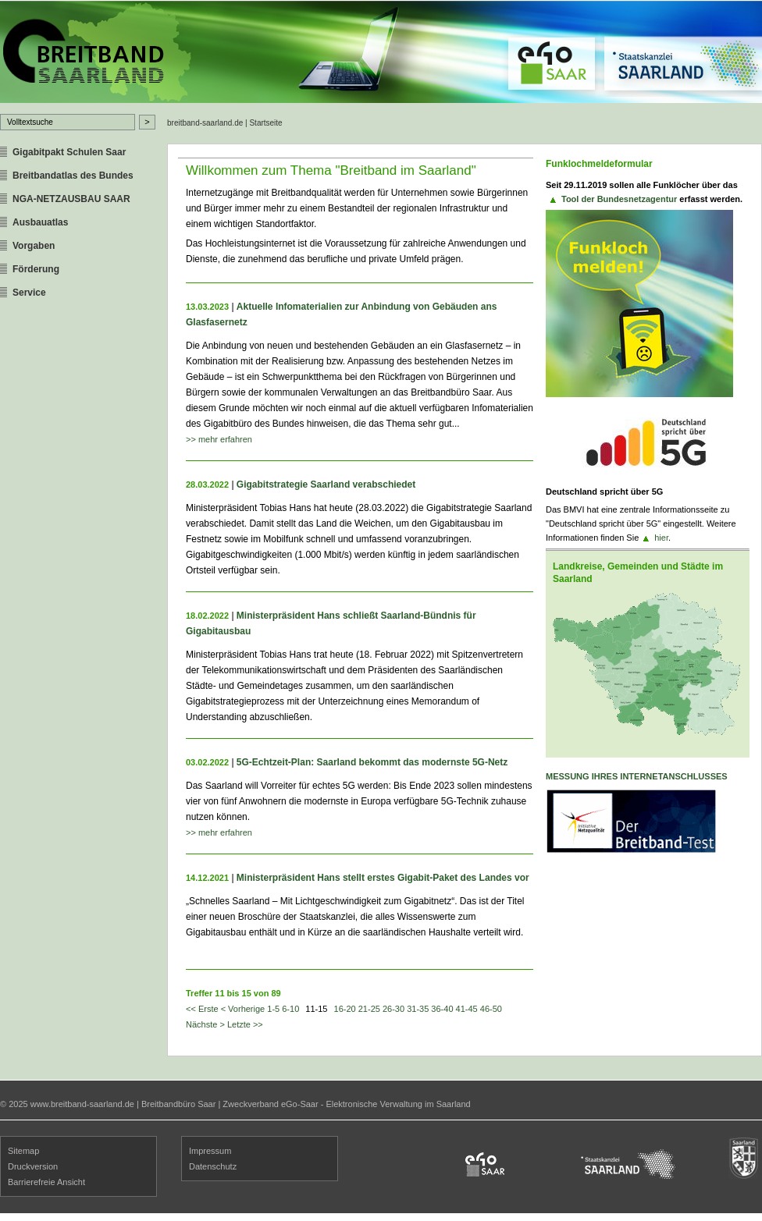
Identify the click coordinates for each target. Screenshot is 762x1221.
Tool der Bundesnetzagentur (619, 199)
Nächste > (205, 1024)
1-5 (273, 1008)
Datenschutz (213, 1166)
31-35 (418, 1008)
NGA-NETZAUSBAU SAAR (71, 198)
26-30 (393, 1008)
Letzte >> (245, 1024)
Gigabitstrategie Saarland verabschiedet (326, 484)
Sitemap (23, 1150)
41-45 (467, 1008)
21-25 (369, 1008)
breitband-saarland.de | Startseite (225, 123)
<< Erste (202, 1008)
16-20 (345, 1008)
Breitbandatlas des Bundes (73, 175)
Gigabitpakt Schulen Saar (69, 152)
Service (29, 292)
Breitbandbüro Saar (178, 1104)
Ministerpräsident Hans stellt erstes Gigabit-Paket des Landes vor (383, 877)
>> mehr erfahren (219, 439)
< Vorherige (243, 1008)
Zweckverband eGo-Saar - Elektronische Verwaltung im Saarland (346, 1104)
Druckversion (33, 1166)
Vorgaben (33, 245)
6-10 (290, 1008)
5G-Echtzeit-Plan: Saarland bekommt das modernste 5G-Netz (372, 762)
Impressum (210, 1150)
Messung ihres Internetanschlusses (637, 776)
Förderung (35, 269)
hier (661, 537)
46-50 (491, 1008)
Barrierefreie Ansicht (46, 1182)
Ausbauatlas (40, 222)
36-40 (442, 1008)
